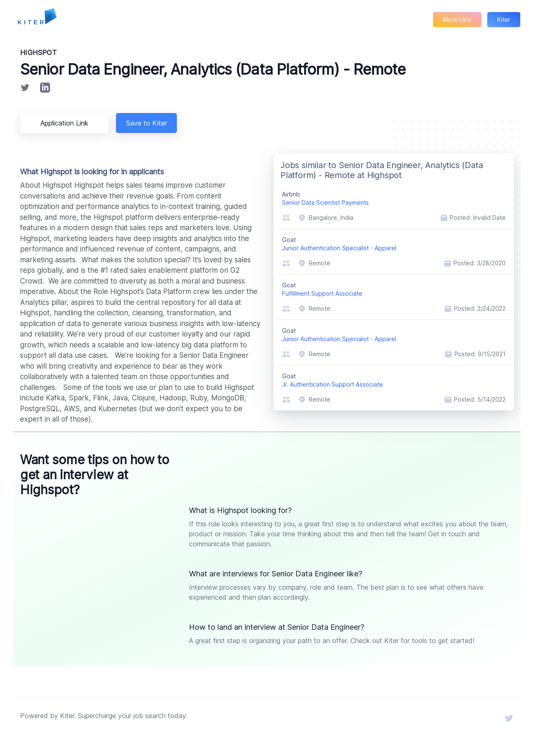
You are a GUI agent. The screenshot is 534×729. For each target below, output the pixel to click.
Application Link (65, 123)
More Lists (456, 19)
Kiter (503, 19)
